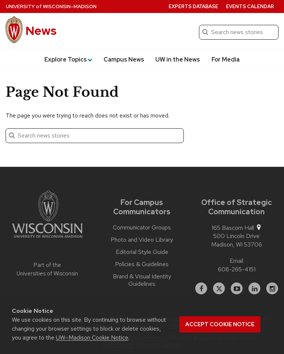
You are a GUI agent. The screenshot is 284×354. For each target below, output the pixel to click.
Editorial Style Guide (142, 252)
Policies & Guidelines (142, 264)
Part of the (47, 269)
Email (236, 261)
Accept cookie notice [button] (219, 324)
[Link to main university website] (47, 215)
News (41, 31)
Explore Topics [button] (68, 59)
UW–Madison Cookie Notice (92, 337)
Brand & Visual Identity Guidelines (142, 280)
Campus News (124, 59)
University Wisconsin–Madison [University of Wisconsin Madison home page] (51, 6)
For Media (226, 59)
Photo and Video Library (142, 240)
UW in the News (177, 59)
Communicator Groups (142, 227)
